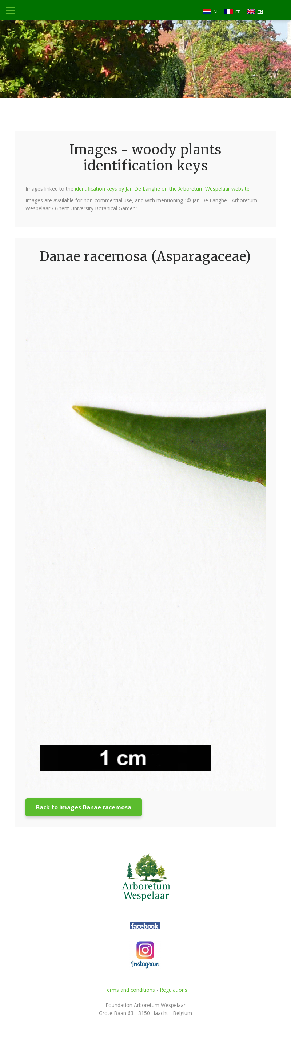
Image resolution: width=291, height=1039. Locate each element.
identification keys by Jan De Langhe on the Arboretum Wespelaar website (162, 188)
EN (260, 11)
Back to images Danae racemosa (83, 807)
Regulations (173, 989)
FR (238, 11)
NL (216, 11)
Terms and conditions (129, 989)
